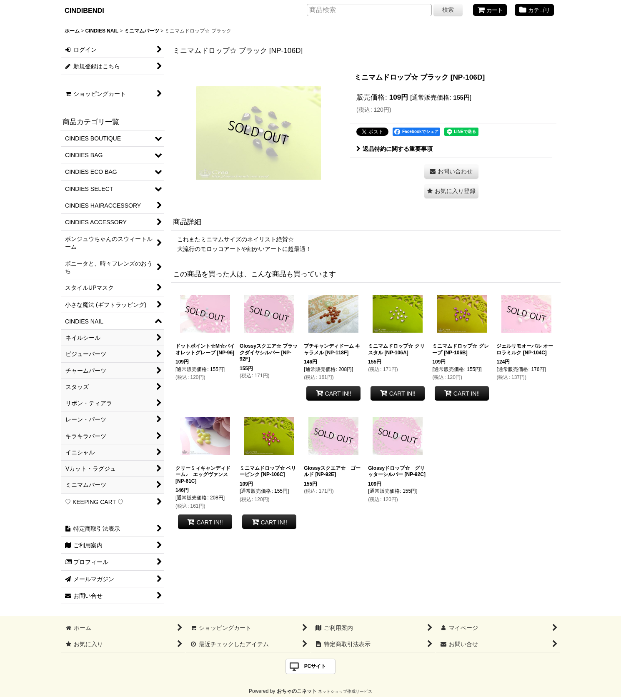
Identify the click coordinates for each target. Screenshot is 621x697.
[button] (451, 191)
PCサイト (315, 666)
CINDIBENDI (84, 10)
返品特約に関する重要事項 (394, 148)
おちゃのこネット (297, 691)
